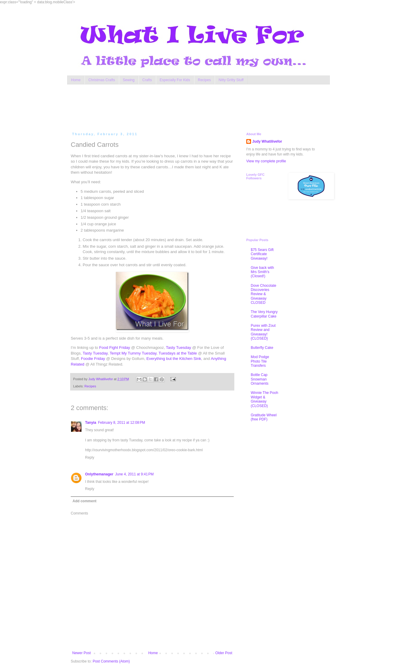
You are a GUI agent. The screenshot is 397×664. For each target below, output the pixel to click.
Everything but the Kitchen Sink (174, 358)
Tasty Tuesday (178, 347)
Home (76, 80)
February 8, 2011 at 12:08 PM (121, 422)
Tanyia (90, 422)
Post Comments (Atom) (111, 661)
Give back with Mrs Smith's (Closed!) (262, 272)
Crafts (147, 80)
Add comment (84, 501)
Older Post (223, 653)
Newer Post (81, 653)
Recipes (204, 80)
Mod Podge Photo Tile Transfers (260, 361)
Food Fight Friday (114, 347)
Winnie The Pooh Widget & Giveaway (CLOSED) (264, 399)
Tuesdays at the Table (178, 353)
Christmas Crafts (101, 80)
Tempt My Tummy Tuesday (133, 353)
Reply (89, 457)
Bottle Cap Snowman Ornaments (259, 379)
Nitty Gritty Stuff (231, 80)
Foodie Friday (93, 358)
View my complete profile (266, 161)
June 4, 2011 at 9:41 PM (134, 474)
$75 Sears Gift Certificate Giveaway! (262, 254)
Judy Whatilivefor (267, 141)
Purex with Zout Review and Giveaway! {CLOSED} (263, 332)
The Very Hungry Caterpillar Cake (264, 314)
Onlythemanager (99, 474)
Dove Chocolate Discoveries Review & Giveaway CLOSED (263, 294)
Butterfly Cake (262, 348)
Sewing (128, 80)
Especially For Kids (175, 80)
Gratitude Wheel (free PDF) (264, 417)
